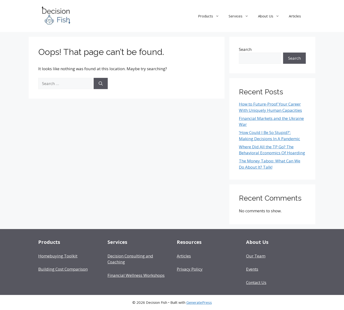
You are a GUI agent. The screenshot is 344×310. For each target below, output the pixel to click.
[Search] (101, 83)
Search (245, 49)
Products (211, 16)
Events (252, 269)
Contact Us (256, 282)
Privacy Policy (190, 269)
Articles (295, 16)
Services (241, 16)
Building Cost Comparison (63, 269)
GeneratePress (199, 302)
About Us (271, 16)
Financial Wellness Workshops (136, 275)
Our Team (255, 256)
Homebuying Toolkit (57, 256)
